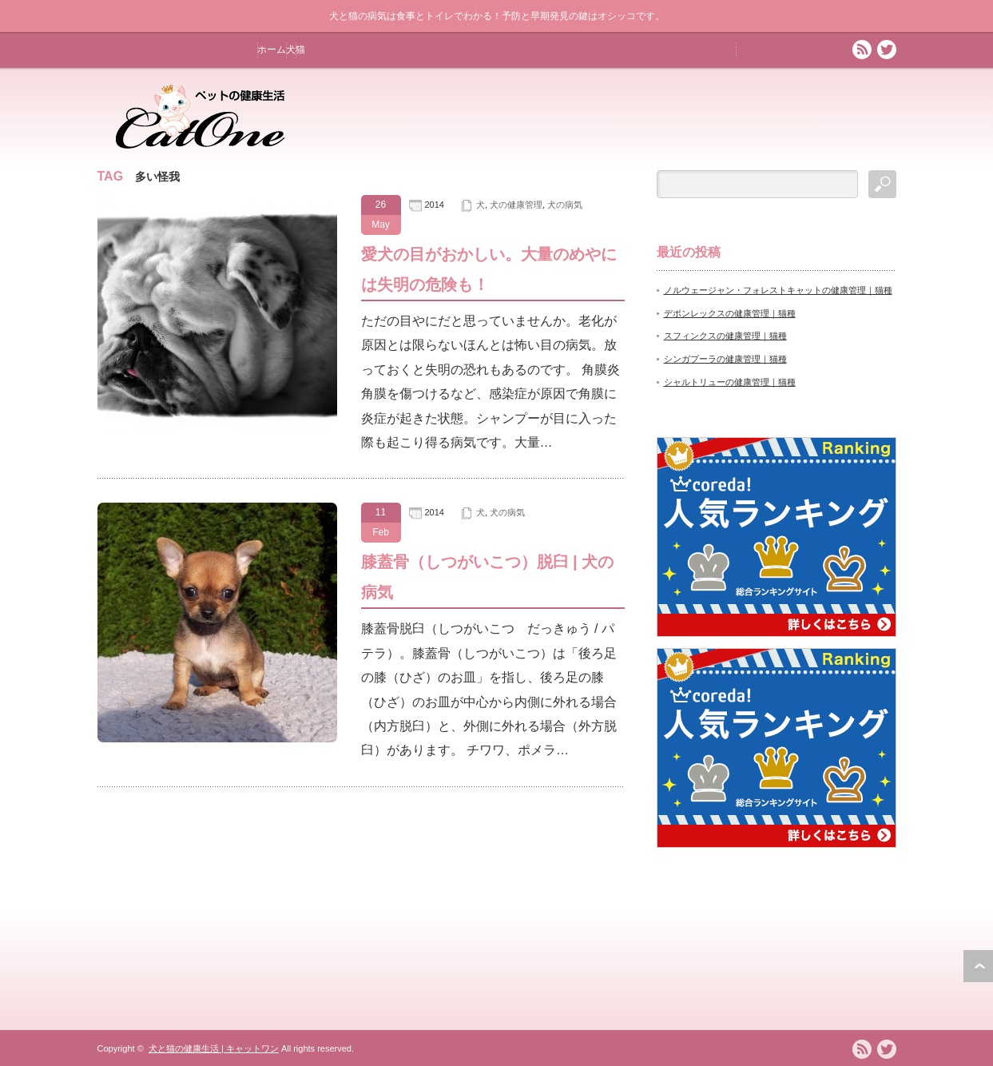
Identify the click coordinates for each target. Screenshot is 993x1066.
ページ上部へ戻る (978, 966)
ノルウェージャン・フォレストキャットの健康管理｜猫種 (778, 290)
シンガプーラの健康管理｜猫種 (725, 359)
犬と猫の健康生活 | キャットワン (214, 1048)
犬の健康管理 (516, 204)
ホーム (271, 49)
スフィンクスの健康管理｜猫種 (725, 335)
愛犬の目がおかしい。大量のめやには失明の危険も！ (489, 269)
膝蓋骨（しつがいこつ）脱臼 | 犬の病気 (487, 577)
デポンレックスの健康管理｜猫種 (730, 313)
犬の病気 (564, 204)
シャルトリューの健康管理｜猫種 (730, 382)
